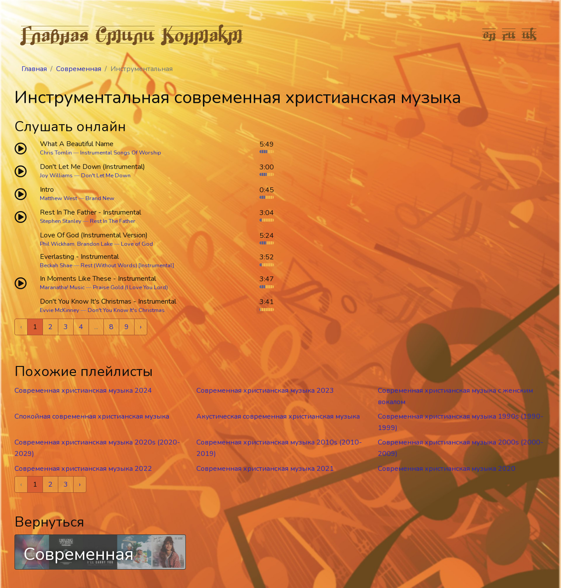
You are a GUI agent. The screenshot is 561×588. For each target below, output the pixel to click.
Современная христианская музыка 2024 (83, 390)
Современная (78, 69)
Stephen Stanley (61, 221)
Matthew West (58, 198)
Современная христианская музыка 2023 (265, 390)
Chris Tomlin (56, 153)
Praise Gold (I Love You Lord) (130, 287)
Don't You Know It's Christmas (126, 310)
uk (529, 34)
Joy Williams (56, 175)
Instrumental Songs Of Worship (120, 153)
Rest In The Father (112, 221)
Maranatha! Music (62, 287)
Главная (55, 34)
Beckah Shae (56, 265)
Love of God (137, 244)
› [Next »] (141, 327)
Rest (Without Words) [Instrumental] (127, 265)
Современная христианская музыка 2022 (83, 468)
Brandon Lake (95, 244)
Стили (125, 34)
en (489, 34)
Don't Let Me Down (106, 175)
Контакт (202, 34)
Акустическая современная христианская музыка (278, 416)
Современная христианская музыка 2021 (265, 468)
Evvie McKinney (59, 310)
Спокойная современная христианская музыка (91, 416)
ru (509, 34)
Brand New (99, 198)
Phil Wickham (57, 244)
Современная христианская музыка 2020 (446, 468)
